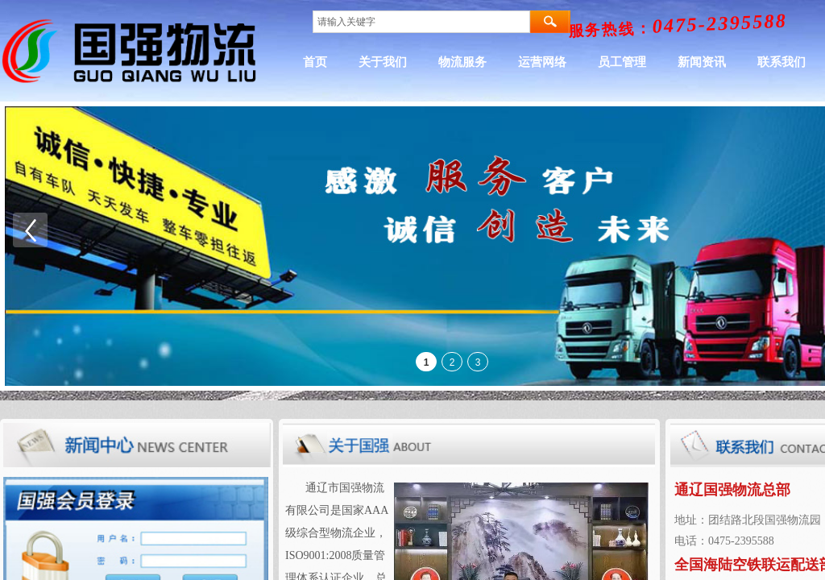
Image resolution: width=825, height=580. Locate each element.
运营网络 (606, 62)
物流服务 (527, 62)
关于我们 (447, 62)
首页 (379, 62)
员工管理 (686, 62)
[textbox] (421, 21)
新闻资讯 (766, 62)
